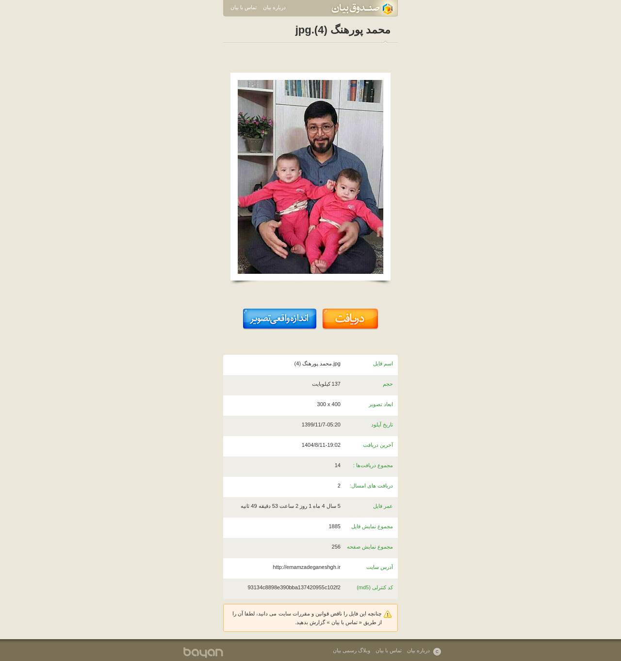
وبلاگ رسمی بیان (351, 650)
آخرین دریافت (378, 445)
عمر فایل (383, 506)
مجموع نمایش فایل (372, 526)
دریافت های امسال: (371, 485)
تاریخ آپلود (382, 424)
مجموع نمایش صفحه (370, 547)
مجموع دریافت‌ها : (373, 465)
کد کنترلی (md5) (375, 587)
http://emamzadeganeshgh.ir (307, 567)
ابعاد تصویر (381, 404)
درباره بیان (274, 7)
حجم (388, 384)
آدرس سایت (379, 567)
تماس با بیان (243, 7)
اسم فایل (383, 363)
